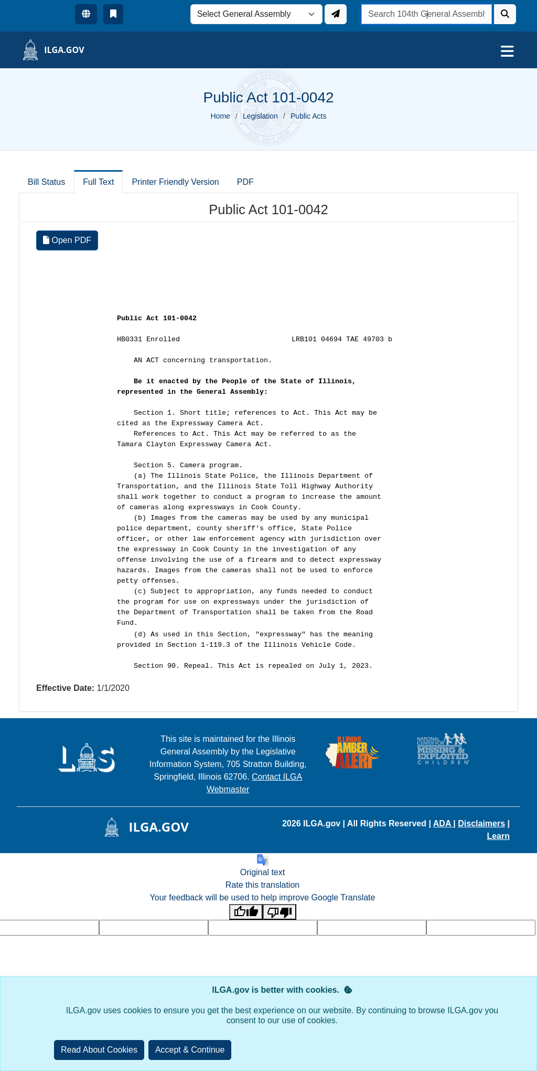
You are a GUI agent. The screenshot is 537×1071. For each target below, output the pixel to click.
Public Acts (308, 116)
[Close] (190, 1050)
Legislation (260, 116)
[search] (426, 14)
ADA (443, 823)
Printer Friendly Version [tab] (175, 181)
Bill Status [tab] (46, 181)
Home (220, 116)
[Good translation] (246, 912)
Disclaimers (481, 823)
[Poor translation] (279, 912)
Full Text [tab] (98, 181)
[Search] (505, 14)
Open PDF (67, 240)
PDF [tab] (245, 181)
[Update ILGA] (336, 14)
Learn (498, 836)
